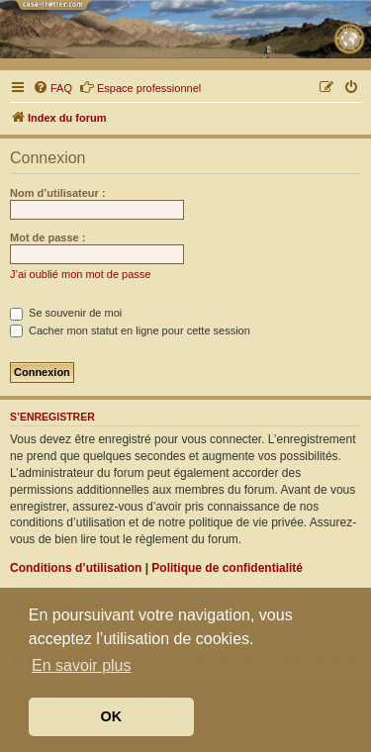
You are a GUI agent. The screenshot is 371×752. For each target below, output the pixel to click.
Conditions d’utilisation (75, 568)
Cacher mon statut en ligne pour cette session (130, 330)
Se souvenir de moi (66, 313)
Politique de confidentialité (227, 568)
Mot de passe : (47, 237)
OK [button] (112, 716)
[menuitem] (52, 88)
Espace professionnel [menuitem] (140, 87)
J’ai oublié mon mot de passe (80, 274)
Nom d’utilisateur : (58, 193)
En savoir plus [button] (82, 665)
